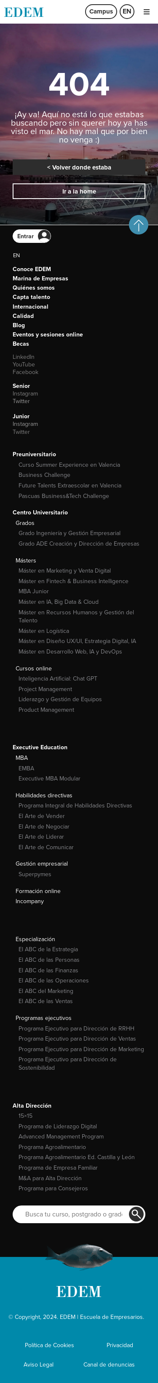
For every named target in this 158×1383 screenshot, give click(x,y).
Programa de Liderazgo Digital (58, 1126)
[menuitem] (127, 11)
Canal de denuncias (109, 1364)
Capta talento (31, 297)
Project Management (45, 689)
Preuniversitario (34, 454)
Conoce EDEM (32, 269)
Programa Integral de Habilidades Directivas (75, 805)
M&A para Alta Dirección (50, 1178)
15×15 (25, 1115)
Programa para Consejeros (53, 1188)
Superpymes (35, 874)
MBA (22, 757)
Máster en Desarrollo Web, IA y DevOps (70, 651)
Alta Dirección (32, 1105)
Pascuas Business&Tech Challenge (64, 496)
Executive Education (40, 747)
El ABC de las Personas (49, 959)
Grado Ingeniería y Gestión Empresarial (70, 533)
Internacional (30, 306)
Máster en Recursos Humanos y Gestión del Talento (76, 616)
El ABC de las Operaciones (54, 980)
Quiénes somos (34, 287)
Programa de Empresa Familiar (58, 1167)
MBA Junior (34, 591)
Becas (21, 343)
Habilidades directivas (44, 795)
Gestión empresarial (42, 863)
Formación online (38, 891)
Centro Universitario (40, 512)
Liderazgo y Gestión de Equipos (60, 699)
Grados (25, 523)
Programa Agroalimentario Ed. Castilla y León (77, 1157)
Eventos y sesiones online (48, 334)
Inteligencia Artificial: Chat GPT (58, 678)
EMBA (26, 768)
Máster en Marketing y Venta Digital (65, 570)
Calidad (23, 316)
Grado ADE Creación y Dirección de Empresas (79, 543)
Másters (26, 560)
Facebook (25, 372)
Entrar (25, 236)
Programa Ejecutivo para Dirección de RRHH (76, 1028)
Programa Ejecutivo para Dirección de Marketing (81, 1049)
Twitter (21, 401)
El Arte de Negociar (44, 826)
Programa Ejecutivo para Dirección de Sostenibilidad (68, 1063)
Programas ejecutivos (44, 1018)
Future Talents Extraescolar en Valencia (70, 485)
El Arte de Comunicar (46, 847)
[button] (146, 11)
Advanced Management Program (61, 1136)
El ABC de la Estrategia (48, 949)
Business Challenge (44, 475)
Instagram (25, 393)
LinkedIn (24, 357)
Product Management (46, 709)
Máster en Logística (44, 631)
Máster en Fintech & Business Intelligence (74, 581)
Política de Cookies (49, 1345)
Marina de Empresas (40, 278)
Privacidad (120, 1345)
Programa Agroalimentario (52, 1147)
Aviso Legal (39, 1364)
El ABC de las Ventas (46, 1001)
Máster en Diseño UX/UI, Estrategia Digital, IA (77, 641)
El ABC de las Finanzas (48, 970)
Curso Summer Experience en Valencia (69, 464)
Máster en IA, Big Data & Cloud (59, 601)
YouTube (24, 364)
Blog (19, 325)
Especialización (35, 939)
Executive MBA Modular (49, 778)
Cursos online (34, 668)
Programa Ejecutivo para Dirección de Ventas (77, 1038)
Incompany (30, 901)
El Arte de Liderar (41, 836)
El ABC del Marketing (46, 991)
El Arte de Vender (42, 816)
